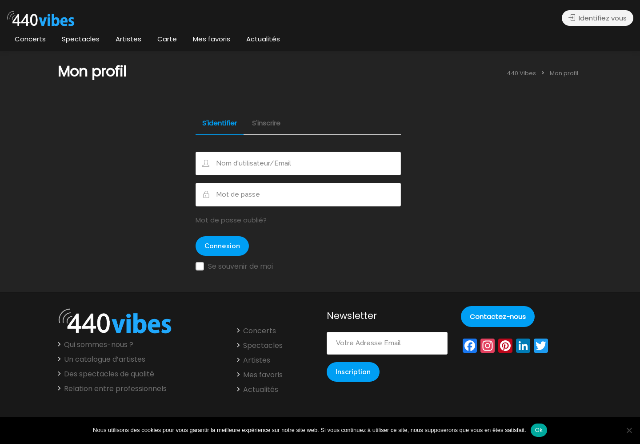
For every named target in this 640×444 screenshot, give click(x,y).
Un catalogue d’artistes (104, 359)
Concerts (30, 39)
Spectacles (81, 39)
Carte (167, 39)
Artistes (128, 39)
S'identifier (219, 124)
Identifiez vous (597, 18)
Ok (539, 430)
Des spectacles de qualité (109, 374)
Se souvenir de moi (240, 266)
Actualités (263, 39)
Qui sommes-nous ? (98, 345)
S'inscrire (266, 124)
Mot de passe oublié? (231, 220)
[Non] (628, 430)
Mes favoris (211, 39)
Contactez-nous (498, 316)
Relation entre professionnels (115, 389)
